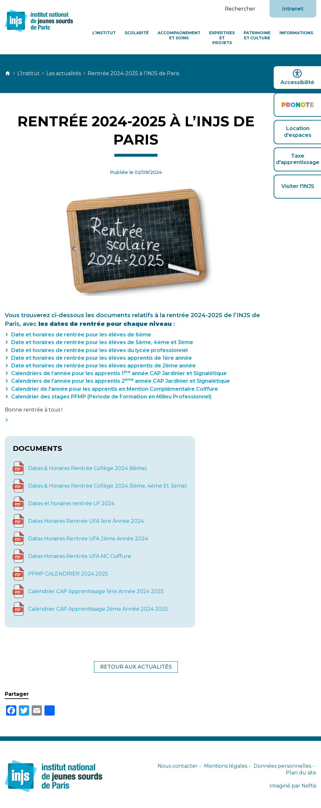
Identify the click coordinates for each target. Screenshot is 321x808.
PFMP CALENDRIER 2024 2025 (68, 574)
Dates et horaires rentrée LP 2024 (71, 503)
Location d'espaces (297, 131)
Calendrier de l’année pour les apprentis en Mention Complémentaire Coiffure (114, 389)
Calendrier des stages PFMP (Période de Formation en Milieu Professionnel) (111, 397)
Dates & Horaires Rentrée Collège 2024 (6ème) (87, 468)
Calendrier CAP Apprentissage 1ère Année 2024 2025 (96, 591)
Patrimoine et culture (257, 35)
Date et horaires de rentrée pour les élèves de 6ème (81, 335)
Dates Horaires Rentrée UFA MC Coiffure (79, 556)
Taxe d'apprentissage (297, 159)
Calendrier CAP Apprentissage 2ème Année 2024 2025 (98, 609)
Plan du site (301, 773)
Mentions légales (225, 766)
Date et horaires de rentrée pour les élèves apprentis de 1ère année (101, 358)
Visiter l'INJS (297, 186)
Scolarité (137, 32)
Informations (296, 32)
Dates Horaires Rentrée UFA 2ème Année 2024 (88, 539)
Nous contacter (178, 766)
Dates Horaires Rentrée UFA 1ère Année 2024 (86, 521)
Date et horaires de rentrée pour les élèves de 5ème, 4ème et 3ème (102, 342)
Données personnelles (282, 766)
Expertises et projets (222, 37)
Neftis (308, 786)
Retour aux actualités (136, 667)
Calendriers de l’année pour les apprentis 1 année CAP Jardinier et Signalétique (119, 373)
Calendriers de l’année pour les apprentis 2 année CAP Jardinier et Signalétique (120, 381)
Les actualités (63, 73)
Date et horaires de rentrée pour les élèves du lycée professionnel (99, 350)
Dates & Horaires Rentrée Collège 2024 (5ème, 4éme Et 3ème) (107, 486)
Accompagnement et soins (179, 35)
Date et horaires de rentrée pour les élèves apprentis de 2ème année (103, 366)
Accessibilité (297, 77)
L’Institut (104, 32)
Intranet (292, 9)
